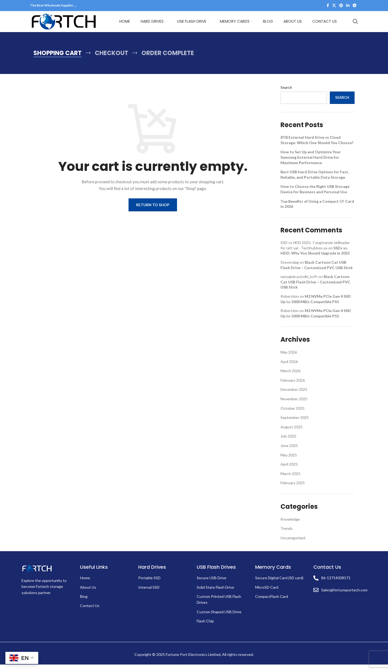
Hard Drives (152, 573)
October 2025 (292, 414)
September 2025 (294, 424)
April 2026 (289, 368)
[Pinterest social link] (341, 5)
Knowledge (290, 525)
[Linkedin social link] (348, 5)
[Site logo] (63, 24)
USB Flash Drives (216, 573)
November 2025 (293, 405)
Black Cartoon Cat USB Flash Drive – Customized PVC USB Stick (315, 288)
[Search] (355, 24)
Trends (286, 535)
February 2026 (292, 386)
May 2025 (288, 461)
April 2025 (289, 470)
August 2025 (291, 433)
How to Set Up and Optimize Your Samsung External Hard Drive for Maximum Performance (310, 163)
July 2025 (288, 442)
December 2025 (293, 396)
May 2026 (288, 358)
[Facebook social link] (328, 5)
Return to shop (152, 211)
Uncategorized (292, 544)
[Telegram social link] (354, 5)
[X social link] (334, 5)
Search (286, 93)
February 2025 (292, 489)
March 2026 (290, 377)
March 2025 (290, 480)
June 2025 (289, 452)
